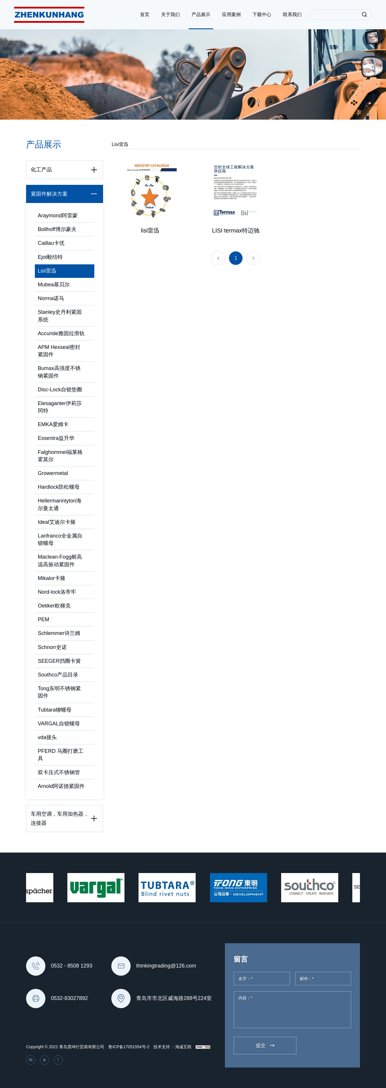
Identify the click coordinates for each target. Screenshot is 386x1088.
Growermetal (53, 473)
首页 (144, 14)
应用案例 (231, 14)
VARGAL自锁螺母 (59, 724)
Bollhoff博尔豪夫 (57, 229)
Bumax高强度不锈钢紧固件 (59, 371)
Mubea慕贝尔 (54, 285)
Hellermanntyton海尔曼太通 (59, 504)
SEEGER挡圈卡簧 (59, 661)
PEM (43, 619)
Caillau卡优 (51, 243)
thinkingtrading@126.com (166, 966)
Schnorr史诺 (52, 647)
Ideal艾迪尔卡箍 (57, 522)
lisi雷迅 (150, 233)
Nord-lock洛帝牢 (57, 592)
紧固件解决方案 (65, 194)
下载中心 (261, 14)
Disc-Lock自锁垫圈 (60, 389)
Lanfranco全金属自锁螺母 (60, 539)
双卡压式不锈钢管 (59, 772)
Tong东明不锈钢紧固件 (59, 692)
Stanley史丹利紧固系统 (60, 315)
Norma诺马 (51, 298)
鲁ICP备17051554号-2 (128, 1046)
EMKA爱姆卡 (53, 424)
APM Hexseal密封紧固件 (59, 350)
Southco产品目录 (58, 675)
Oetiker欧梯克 (54, 606)
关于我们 (170, 14)
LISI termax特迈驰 (235, 233)
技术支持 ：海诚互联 (172, 1046)
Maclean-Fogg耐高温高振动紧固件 (60, 560)
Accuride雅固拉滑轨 (61, 333)
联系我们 (292, 14)
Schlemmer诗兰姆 (59, 633)
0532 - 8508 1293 (71, 966)
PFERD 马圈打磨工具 (60, 754)
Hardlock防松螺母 (59, 487)
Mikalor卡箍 (51, 578)
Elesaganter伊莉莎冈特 (60, 407)
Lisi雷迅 (47, 271)
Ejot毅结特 (50, 257)
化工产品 (65, 170)
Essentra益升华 (56, 438)
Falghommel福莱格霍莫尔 (60, 455)
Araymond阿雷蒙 (58, 215)
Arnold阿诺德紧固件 (61, 786)
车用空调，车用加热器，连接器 (65, 818)
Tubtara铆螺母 (54, 710)
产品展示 (201, 14)
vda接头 (47, 737)
